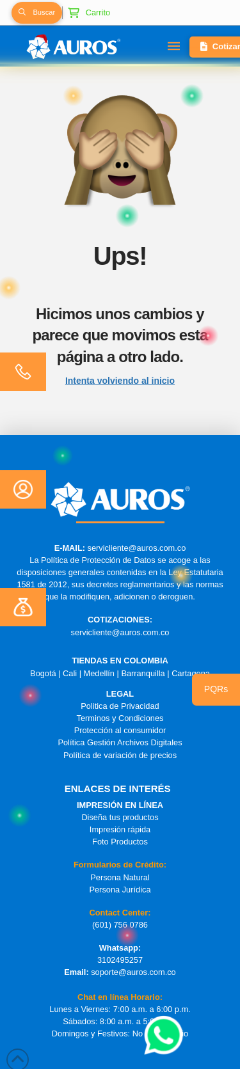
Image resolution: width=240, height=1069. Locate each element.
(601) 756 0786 (120, 925)
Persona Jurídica (119, 889)
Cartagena (191, 673)
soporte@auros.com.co (133, 972)
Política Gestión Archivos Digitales (120, 742)
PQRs (216, 689)
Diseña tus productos (119, 817)
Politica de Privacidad (120, 706)
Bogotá (43, 673)
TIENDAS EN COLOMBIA (120, 660)
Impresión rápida (120, 829)
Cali (70, 673)
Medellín (99, 673)
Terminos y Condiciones (120, 718)
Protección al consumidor (120, 730)
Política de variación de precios (120, 755)
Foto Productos (120, 841)
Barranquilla (142, 673)
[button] (36, 13)
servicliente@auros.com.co (137, 548)
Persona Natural (119, 877)
